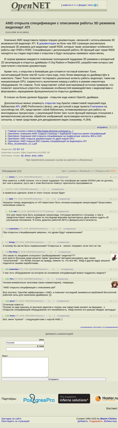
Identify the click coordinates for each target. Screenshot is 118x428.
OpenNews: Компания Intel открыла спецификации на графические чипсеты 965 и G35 (55, 136)
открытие (50, 103)
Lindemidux (14, 229)
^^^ (43, 211)
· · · (51, 177)
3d (22, 155)
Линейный (84, 171)
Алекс (12, 316)
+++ (75, 5)
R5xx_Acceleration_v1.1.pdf (22, 143)
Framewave (96, 106)
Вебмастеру (110, 425)
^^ (40, 211)
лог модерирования (110, 327)
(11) (19, 171)
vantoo (12, 177)
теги (90, 5)
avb (14, 211)
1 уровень (72, 171)
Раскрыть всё (102, 171)
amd (34, 155)
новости (67, 5)
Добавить (83, 425)
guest (12, 301)
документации (47, 43)
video (40, 155)
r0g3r (11, 199)
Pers (12, 279)
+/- (92, 171)
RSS (113, 171)
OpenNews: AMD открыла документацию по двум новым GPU (41, 138)
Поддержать (96, 425)
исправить (102, 127)
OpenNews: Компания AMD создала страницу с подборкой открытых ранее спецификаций (57, 133)
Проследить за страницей (15, 425)
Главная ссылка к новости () (40, 131)
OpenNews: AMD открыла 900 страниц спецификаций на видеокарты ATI (47, 141)
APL (17, 106)
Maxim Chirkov (108, 422)
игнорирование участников (91, 327)
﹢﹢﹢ (45, 177)
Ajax (64, 171)
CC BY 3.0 (18, 149)
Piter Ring (13, 252)
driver (27, 155)
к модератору (62, 177)
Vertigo (12, 242)
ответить (37, 177)
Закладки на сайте (11, 422)
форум (82, 5)
